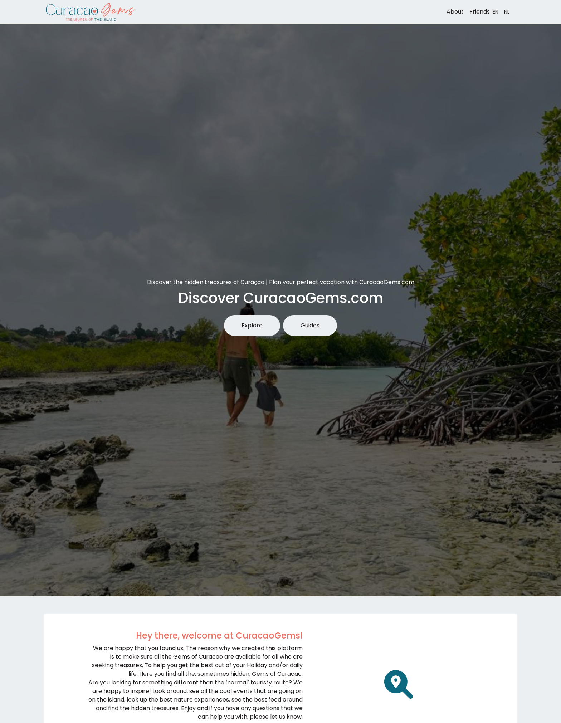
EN (495, 11)
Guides (310, 325)
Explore (252, 325)
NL (506, 11)
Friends (479, 12)
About (455, 12)
